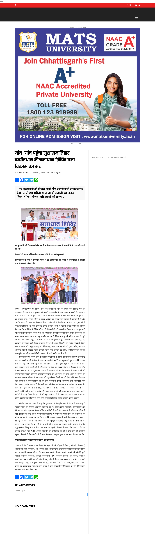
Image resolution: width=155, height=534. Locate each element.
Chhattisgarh (55, 172)
